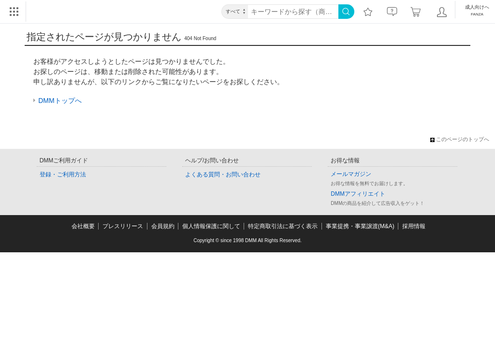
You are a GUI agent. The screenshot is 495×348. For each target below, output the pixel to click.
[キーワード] (293, 11)
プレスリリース (122, 226)
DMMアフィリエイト (358, 193)
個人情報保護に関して (211, 226)
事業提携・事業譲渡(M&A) (360, 226)
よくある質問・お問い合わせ (223, 174)
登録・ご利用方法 (63, 174)
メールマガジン (351, 174)
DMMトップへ (59, 100)
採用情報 (413, 226)
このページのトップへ (459, 139)
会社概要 (83, 226)
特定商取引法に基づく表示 (283, 226)
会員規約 (163, 226)
